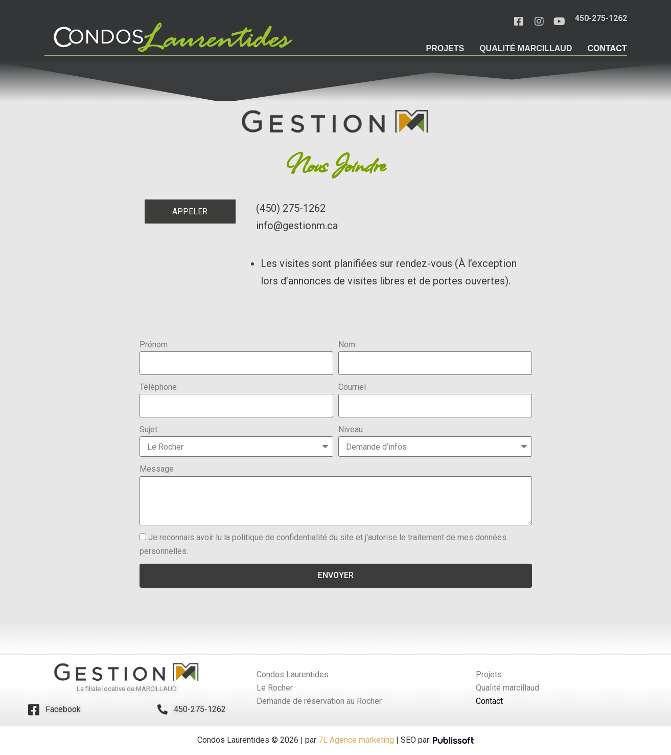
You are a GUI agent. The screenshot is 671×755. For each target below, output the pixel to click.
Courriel (352, 388)
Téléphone (158, 388)
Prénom (154, 345)
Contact (607, 48)
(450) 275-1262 (291, 209)
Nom (346, 345)
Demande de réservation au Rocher (319, 702)
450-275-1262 (200, 710)
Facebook (63, 710)
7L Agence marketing (355, 741)
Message (157, 470)
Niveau (350, 430)
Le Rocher (275, 689)
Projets (445, 48)
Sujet (148, 430)
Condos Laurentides (293, 675)
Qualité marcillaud (525, 48)
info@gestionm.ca (297, 226)
